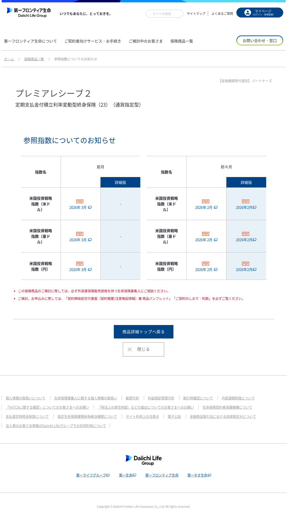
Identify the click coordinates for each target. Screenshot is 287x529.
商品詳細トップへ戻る (143, 339)
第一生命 (125, 483)
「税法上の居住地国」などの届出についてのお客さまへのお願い (154, 415)
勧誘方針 (140, 406)
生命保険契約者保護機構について (241, 415)
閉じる (143, 357)
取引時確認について (209, 406)
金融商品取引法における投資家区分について (235, 424)
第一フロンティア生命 (162, 483)
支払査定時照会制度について (29, 424)
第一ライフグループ (89, 483)
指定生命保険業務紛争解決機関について (92, 424)
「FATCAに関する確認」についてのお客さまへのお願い (50, 415)
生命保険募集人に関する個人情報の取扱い (90, 406)
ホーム (9, 58)
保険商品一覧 (34, 58)
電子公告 (184, 424)
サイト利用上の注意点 (151, 424)
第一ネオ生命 (199, 483)
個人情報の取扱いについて (27, 406)
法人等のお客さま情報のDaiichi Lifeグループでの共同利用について (59, 433)
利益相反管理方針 (170, 406)
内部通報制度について (251, 406)
